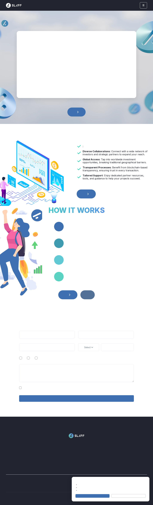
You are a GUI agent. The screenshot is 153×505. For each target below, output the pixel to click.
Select (88, 347)
